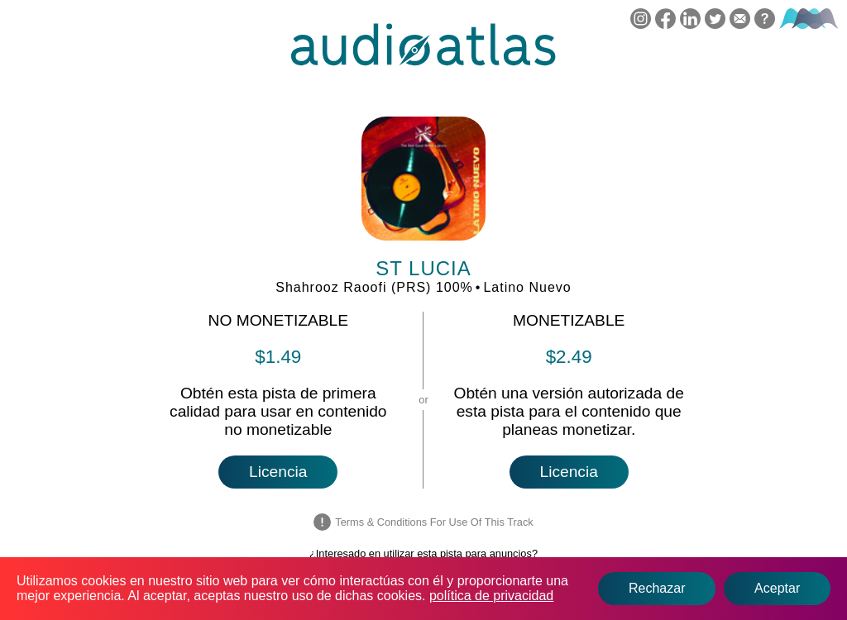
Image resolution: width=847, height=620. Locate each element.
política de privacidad (491, 596)
